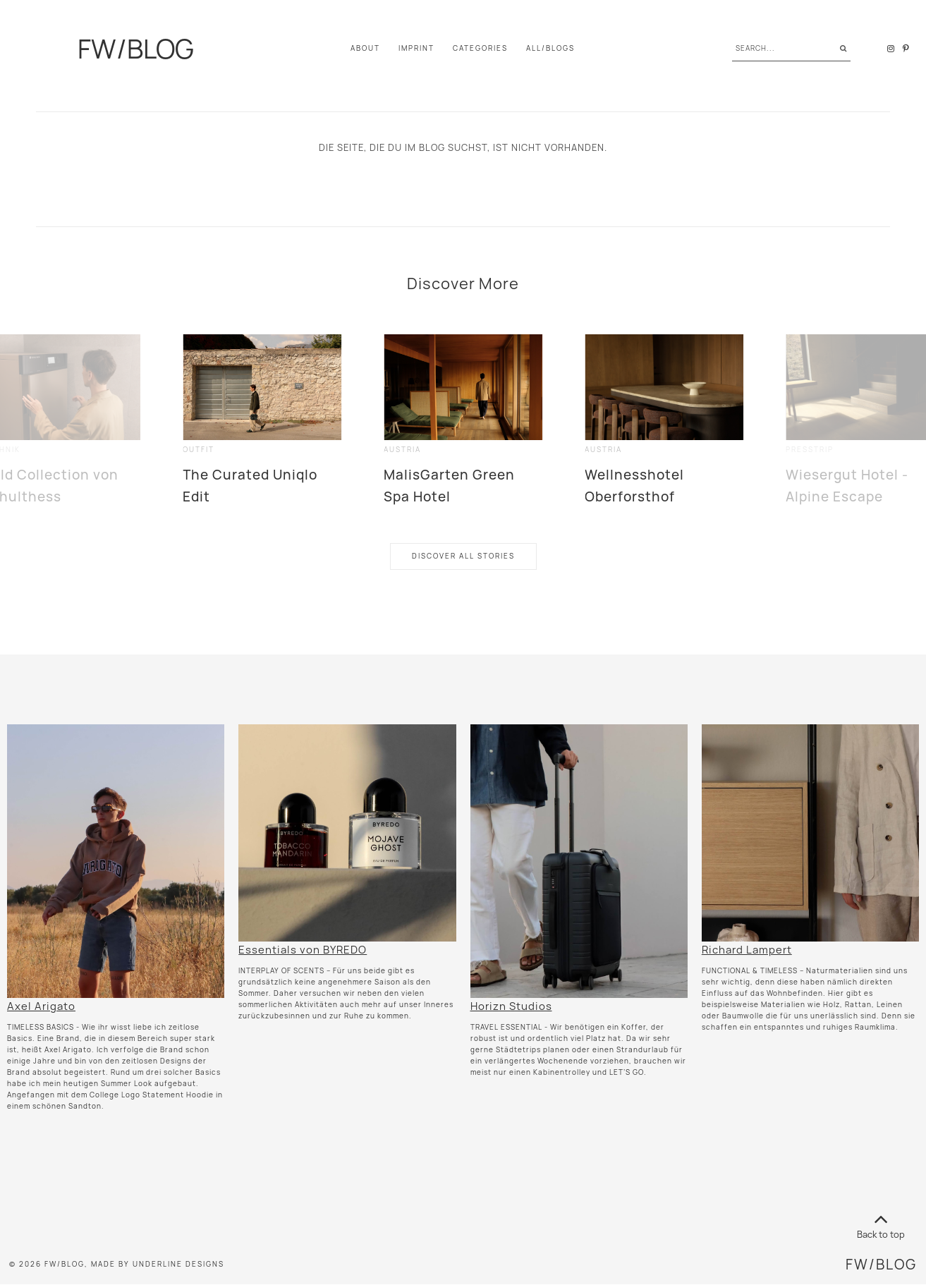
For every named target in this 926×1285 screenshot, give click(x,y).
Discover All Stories (463, 556)
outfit (198, 449)
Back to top (881, 1224)
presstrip (810, 449)
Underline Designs (178, 1264)
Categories (480, 48)
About (365, 48)
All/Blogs (550, 48)
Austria (402, 449)
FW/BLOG (136, 48)
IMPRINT (416, 48)
